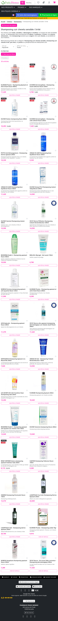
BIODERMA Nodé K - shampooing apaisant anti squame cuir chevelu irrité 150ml (14, 427)
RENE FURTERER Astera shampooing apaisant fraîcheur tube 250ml (12, 461)
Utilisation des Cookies (23, 586)
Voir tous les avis (29, 601)
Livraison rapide (36, 577)
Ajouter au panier (14, 95)
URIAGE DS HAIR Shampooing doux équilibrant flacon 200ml (40, 153)
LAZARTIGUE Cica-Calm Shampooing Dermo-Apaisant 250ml (43, 496)
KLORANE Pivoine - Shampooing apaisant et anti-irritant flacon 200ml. (43, 290)
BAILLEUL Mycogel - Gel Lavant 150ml (41, 255)
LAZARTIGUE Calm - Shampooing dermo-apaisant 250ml (13, 528)
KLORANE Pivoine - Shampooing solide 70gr (43, 528)
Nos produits (8, 7)
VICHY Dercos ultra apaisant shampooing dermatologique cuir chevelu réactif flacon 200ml (43, 324)
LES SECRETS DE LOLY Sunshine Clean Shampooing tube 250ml (12, 393)
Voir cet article (43, 537)
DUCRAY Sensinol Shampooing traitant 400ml (13, 222)
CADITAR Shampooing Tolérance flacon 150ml (42, 461)
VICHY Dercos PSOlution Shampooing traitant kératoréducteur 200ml (41, 222)
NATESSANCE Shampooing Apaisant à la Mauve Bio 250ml (13, 359)
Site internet (29, 612)
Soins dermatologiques (27, 15)
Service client (37, 586)
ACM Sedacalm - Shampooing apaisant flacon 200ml (12, 324)
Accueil (3, 21)
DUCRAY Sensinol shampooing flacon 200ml (43, 427)
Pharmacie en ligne (48, 15)
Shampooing (18, 21)
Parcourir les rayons (9, 25)
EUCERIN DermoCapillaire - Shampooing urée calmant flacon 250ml (42, 119)
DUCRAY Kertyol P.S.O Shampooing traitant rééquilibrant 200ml (43, 188)
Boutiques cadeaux (10, 11)
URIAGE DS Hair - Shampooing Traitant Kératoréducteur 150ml (41, 359)
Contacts (5, 577)
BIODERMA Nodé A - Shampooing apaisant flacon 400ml (14, 256)
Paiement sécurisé (49, 577)
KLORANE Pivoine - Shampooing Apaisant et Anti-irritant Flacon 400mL (14, 85)
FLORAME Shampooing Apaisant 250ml (42, 393)
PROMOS (22, 7)
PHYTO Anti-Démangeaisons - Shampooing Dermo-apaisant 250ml (14, 153)
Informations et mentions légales (29, 582)
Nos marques (36, 7)
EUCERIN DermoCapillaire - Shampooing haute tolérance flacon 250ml (42, 85)
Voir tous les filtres (8, 54)
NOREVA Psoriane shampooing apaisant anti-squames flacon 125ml (13, 290)
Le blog (14, 577)
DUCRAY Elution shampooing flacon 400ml (14, 119)
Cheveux (9, 21)
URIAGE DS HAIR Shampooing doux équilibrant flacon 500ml (12, 188)
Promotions (5, 58)
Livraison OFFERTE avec (29, 18)
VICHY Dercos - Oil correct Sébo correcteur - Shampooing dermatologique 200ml (43, 561)
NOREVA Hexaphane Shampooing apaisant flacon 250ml (14, 561)
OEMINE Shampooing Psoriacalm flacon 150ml (13, 496)
